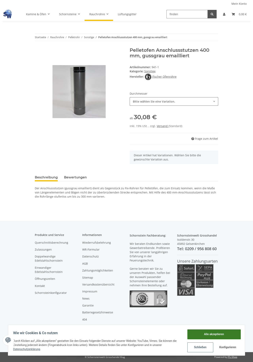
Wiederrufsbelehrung (96, 242)
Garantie (88, 305)
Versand (162, 126)
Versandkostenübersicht (98, 284)
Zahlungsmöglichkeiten (97, 270)
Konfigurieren (226, 347)
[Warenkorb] (239, 14)
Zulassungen (43, 249)
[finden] (187, 14)
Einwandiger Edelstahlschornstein (49, 270)
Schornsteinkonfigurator (51, 293)
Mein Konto (239, 4)
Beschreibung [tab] (46, 177)
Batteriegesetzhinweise (97, 312)
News (86, 298)
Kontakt (40, 286)
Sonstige (150, 71)
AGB (85, 263)
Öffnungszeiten (45, 279)
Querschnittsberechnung (51, 242)
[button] (224, 14)
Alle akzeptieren (213, 334)
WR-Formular (91, 249)
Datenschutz (90, 256)
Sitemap (87, 277)
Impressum (89, 291)
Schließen (199, 347)
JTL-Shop (232, 357)
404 (84, 319)
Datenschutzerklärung (27, 349)
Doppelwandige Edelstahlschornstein (49, 258)
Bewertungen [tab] (75, 177)
